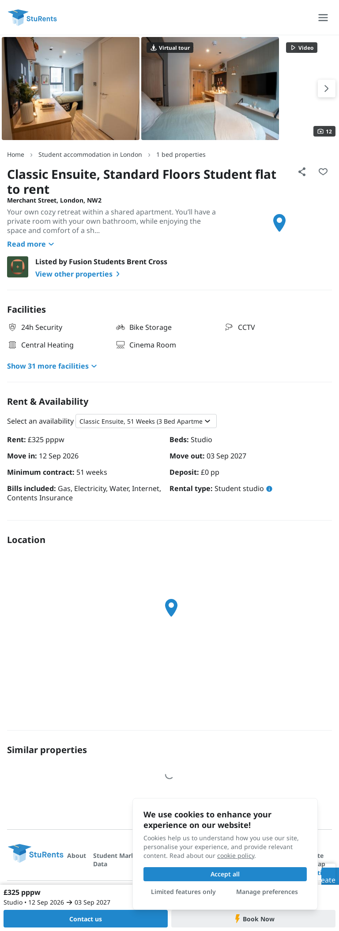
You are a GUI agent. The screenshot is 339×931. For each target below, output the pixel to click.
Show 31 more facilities (53, 366)
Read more (31, 244)
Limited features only (183, 891)
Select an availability (40, 421)
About (76, 855)
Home (15, 154)
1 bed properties (181, 154)
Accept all (225, 874)
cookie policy (235, 855)
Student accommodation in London (90, 154)
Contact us (85, 919)
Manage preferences (267, 891)
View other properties (79, 274)
